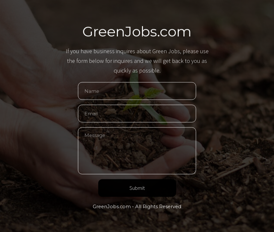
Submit (137, 188)
